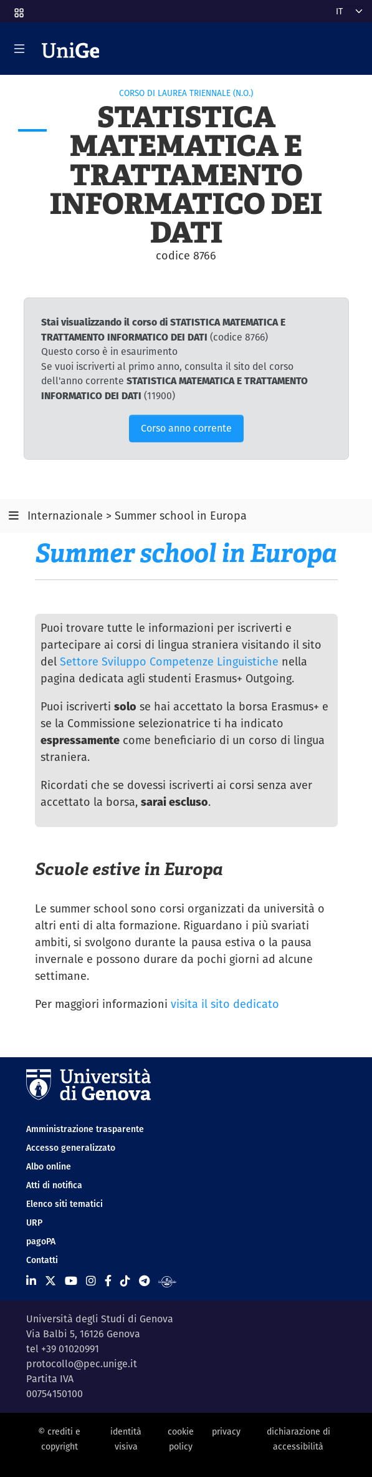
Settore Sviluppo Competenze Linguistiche (169, 661)
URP (34, 1222)
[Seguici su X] (50, 1281)
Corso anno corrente (186, 428)
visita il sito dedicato (225, 1004)
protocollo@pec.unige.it (81, 1364)
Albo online (48, 1166)
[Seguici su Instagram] (91, 1281)
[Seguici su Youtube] (71, 1281)
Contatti (42, 1260)
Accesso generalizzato (70, 1147)
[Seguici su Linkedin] (31, 1281)
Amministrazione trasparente (85, 1129)
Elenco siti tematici (64, 1204)
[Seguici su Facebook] (108, 1281)
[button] (18, 8)
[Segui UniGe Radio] (167, 1281)
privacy (226, 1431)
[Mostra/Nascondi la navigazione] (19, 49)
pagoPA (40, 1241)
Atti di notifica (54, 1185)
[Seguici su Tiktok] (125, 1281)
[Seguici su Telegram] (144, 1281)
